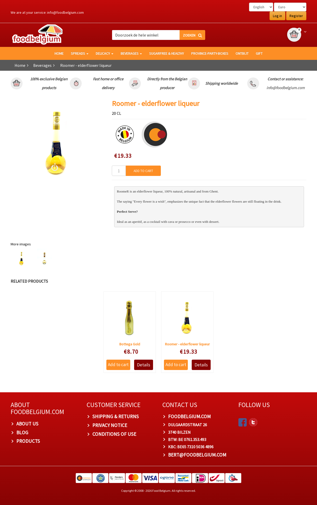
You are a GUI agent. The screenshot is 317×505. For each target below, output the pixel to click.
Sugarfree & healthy (166, 53)
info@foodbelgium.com (65, 12)
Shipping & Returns (115, 416)
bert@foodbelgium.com (197, 455)
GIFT (259, 53)
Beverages (131, 53)
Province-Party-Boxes (209, 53)
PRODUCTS (28, 441)
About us (27, 424)
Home (20, 65)
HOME (59, 53)
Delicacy (104, 53)
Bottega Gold (129, 344)
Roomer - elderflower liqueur (187, 344)
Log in (277, 15)
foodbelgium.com (189, 416)
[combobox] (158, 35)
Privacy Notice (109, 425)
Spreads (79, 53)
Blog (22, 432)
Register (296, 15)
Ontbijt (242, 53)
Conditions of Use (114, 434)
